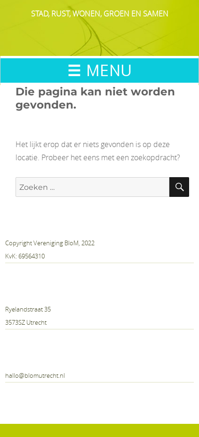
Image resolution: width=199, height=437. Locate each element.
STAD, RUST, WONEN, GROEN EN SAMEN (99, 13)
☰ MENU (99, 70)
